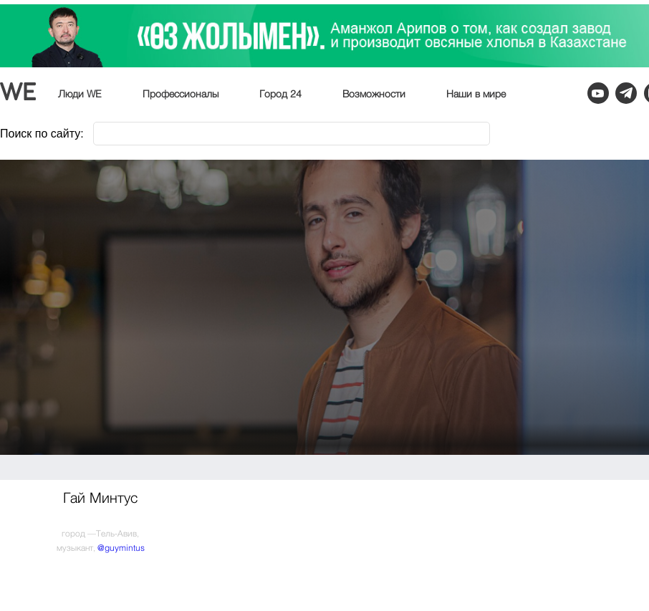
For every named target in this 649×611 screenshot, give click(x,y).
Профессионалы (180, 95)
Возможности (373, 95)
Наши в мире (476, 95)
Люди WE (80, 95)
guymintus (125, 548)
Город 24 (280, 95)
